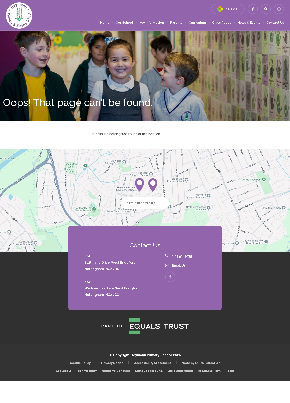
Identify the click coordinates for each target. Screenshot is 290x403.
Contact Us (275, 22)
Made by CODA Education (202, 363)
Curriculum (197, 22)
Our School (124, 22)
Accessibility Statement (152, 363)
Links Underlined (180, 370)
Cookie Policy (80, 363)
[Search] (266, 9)
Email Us (175, 265)
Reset (229, 370)
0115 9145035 (178, 256)
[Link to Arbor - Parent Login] (228, 9)
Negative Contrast (116, 370)
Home (104, 22)
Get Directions (148, 204)
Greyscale (64, 370)
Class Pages (221, 22)
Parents (176, 22)
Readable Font (209, 370)
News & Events (249, 22)
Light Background (149, 370)
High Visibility (87, 370)
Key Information (151, 22)
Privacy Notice (112, 363)
